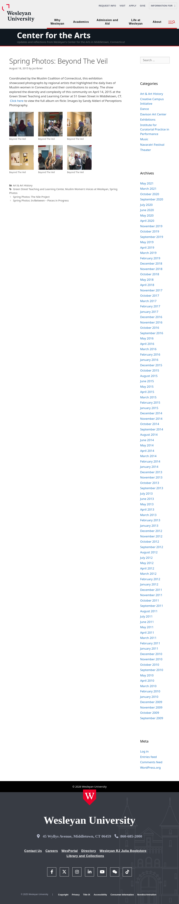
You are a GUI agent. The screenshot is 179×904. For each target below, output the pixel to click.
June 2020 (147, 210)
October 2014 (149, 424)
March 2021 (148, 189)
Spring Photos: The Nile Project (31, 196)
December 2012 (151, 531)
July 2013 (146, 493)
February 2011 (150, 643)
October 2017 (149, 296)
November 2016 (151, 322)
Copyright (63, 894)
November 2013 (151, 477)
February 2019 (150, 258)
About (157, 21)
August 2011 (149, 611)
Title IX (86, 894)
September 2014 (151, 429)
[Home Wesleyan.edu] (89, 797)
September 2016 (151, 333)
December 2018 (151, 263)
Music (144, 139)
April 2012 (147, 568)
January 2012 (149, 584)
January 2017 (149, 312)
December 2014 (151, 413)
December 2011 (151, 590)
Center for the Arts (54, 35)
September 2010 (151, 670)
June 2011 (147, 622)
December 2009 (151, 702)
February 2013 (150, 520)
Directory (88, 851)
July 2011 (146, 616)
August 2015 (149, 376)
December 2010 (151, 654)
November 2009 (151, 707)
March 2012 (148, 574)
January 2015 (149, 408)
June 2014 (147, 440)
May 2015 (147, 386)
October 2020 (149, 194)
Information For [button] (163, 6)
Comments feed (151, 762)
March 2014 (148, 456)
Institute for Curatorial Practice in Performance (154, 129)
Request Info (107, 6)
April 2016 (147, 344)
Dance (144, 109)
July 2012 (146, 558)
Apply (133, 6)
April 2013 (147, 509)
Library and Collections (85, 856)
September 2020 (151, 199)
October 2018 (149, 274)
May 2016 (147, 338)
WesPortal (69, 851)
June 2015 (147, 381)
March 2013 (148, 515)
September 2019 (151, 237)
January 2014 (149, 467)
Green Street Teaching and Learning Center (38, 189)
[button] (172, 22)
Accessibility (100, 894)
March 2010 (148, 686)
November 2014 (151, 419)
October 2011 (149, 600)
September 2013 (151, 488)
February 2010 (150, 691)
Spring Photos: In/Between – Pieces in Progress (41, 200)
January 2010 (149, 697)
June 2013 (147, 499)
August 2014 (149, 435)
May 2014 (147, 445)
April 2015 (147, 392)
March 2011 (148, 638)
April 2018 (147, 285)
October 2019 (149, 231)
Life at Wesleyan (136, 22)
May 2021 (147, 183)
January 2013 (149, 526)
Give (142, 6)
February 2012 (150, 579)
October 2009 (149, 713)
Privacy (76, 894)
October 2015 (149, 370)
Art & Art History (22, 185)
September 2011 (151, 606)
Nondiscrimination (146, 894)
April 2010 (147, 681)
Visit (123, 6)
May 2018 (147, 280)
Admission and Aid (107, 22)
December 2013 (151, 472)
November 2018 (151, 269)
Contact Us (33, 851)
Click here (17, 101)
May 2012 (147, 563)
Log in (144, 751)
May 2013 (147, 504)
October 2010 (149, 665)
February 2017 (150, 306)
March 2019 (148, 253)
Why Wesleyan (57, 22)
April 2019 (147, 247)
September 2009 (151, 718)
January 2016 (149, 360)
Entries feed (148, 757)
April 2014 (147, 451)
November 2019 (151, 226)
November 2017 (151, 290)
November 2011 (151, 595)
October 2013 (149, 483)
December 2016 (151, 317)
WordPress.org (150, 767)
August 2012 (149, 552)
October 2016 (149, 328)
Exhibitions (148, 119)
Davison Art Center (153, 114)
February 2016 (150, 354)
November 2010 (151, 659)
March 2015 (148, 397)
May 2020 (147, 215)
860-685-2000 (131, 836)
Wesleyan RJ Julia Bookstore (123, 851)
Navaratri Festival (152, 145)
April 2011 (147, 632)
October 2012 (149, 541)
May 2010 (147, 675)
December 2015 (151, 365)
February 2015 (150, 402)
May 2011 (147, 627)
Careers (51, 851)
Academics (81, 21)
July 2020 (146, 205)
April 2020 (147, 221)
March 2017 (148, 301)
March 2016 (148, 349)
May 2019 (147, 242)
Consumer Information (122, 894)
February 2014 (150, 461)
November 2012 (151, 536)
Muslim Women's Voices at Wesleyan (86, 189)
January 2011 (149, 648)
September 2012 (151, 547)
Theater (145, 150)
